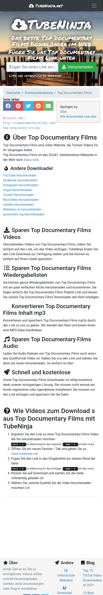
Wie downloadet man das (78, 116)
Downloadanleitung (39, 93)
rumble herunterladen (18, 205)
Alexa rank (31, 160)
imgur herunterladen (17, 190)
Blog (87, 562)
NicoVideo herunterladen (21, 200)
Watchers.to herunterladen (22, 209)
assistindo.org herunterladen (23, 214)
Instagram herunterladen (21, 185)
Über (63, 112)
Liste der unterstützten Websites (35, 75)
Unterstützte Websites (66, 575)
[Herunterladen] (77, 67)
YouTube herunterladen (20, 175)
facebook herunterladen (20, 180)
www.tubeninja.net (24, 454)
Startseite (13, 93)
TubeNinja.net (46, 6)
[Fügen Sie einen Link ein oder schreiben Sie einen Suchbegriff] (32, 67)
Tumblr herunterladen (18, 195)
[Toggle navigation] (94, 6)
